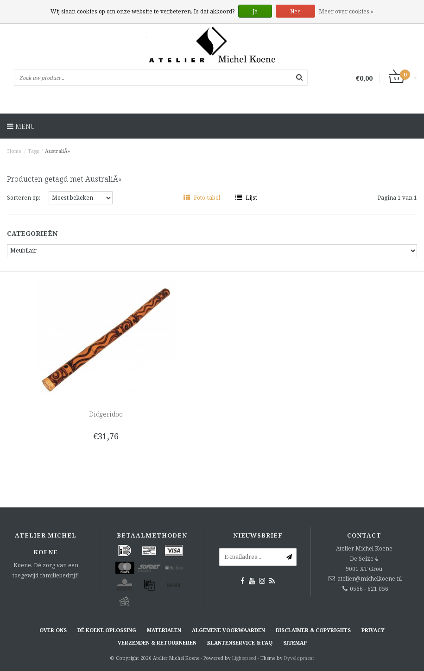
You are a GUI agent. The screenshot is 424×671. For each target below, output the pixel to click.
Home (14, 150)
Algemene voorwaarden (228, 630)
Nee (295, 11)
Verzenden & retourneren (157, 642)
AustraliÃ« (57, 150)
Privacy (373, 630)
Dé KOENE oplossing (106, 630)
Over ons (53, 630)
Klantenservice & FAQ (239, 642)
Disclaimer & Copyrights (313, 630)
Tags (33, 150)
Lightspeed (244, 658)
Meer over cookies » (346, 11)
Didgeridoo (106, 414)
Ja (255, 11)
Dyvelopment (299, 658)
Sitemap (295, 642)
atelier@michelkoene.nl (369, 578)
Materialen (164, 630)
